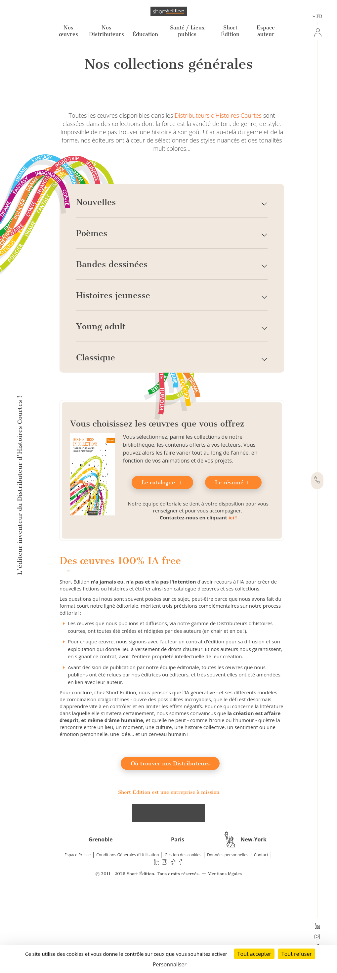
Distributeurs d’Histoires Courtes (218, 191)
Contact (261, 931)
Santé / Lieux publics (187, 30)
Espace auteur (266, 30)
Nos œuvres (68, 30)
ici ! (233, 593)
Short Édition (230, 30)
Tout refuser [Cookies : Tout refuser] (296, 953)
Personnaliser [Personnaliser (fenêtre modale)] (170, 964)
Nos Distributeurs (106, 30)
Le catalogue (162, 558)
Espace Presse (77, 931)
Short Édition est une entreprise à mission (168, 868)
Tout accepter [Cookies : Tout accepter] (254, 953)
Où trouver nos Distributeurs (170, 839)
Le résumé (233, 558)
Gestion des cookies (183, 931)
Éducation (145, 34)
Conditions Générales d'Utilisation (127, 931)
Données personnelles (227, 931)
